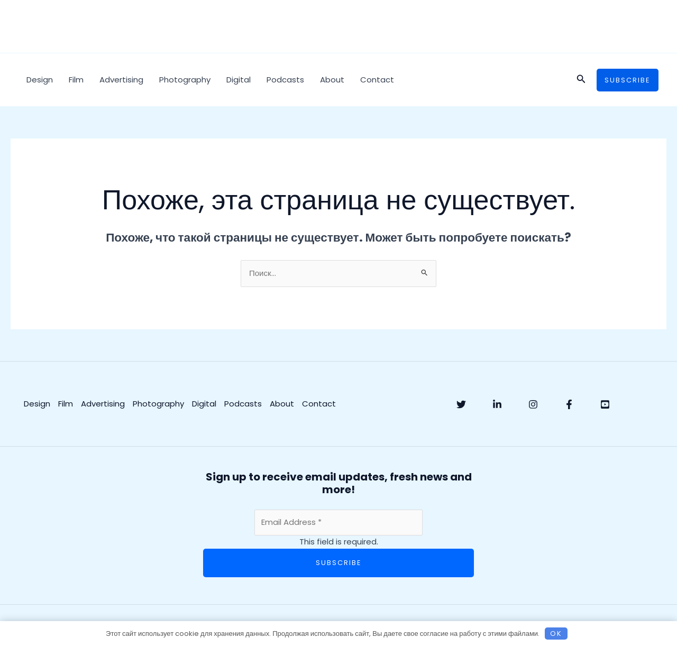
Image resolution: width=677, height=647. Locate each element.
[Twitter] (461, 404)
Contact (377, 79)
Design (39, 79)
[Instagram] (533, 404)
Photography (185, 79)
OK (556, 633)
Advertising (121, 79)
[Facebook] (569, 404)
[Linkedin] (497, 404)
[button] (581, 79)
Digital (238, 79)
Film (76, 79)
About (332, 79)
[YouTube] (605, 404)
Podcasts (285, 79)
